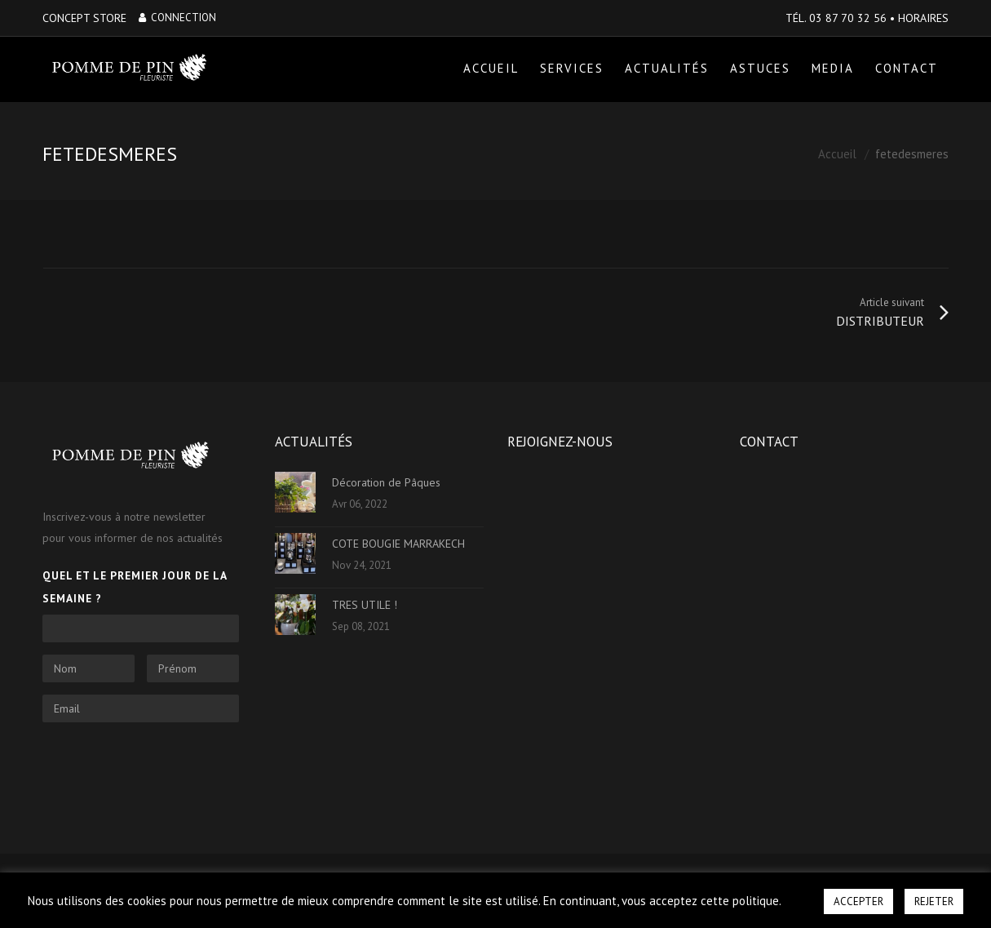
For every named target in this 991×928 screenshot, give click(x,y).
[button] (802, 893)
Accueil (837, 154)
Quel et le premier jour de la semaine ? (134, 587)
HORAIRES (923, 18)
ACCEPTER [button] (858, 901)
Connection (177, 17)
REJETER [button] (933, 901)
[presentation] (166, 766)
